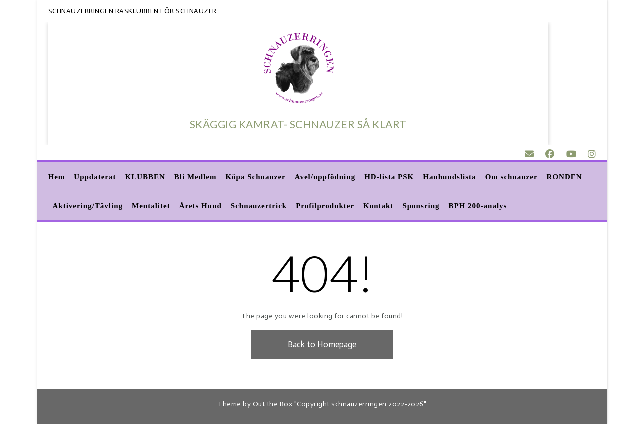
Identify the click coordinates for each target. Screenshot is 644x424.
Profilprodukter (325, 207)
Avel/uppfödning (325, 178)
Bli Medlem (195, 178)
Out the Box (273, 404)
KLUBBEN (145, 178)
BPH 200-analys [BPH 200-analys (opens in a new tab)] (477, 207)
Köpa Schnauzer (255, 178)
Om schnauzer (511, 178)
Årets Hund (200, 207)
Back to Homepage (322, 345)
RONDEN (564, 178)
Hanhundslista (449, 178)
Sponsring (420, 207)
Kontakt (378, 207)
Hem (56, 178)
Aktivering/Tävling (88, 207)
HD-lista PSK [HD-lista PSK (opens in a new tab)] (389, 178)
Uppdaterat (95, 178)
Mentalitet (151, 207)
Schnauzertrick (259, 207)
